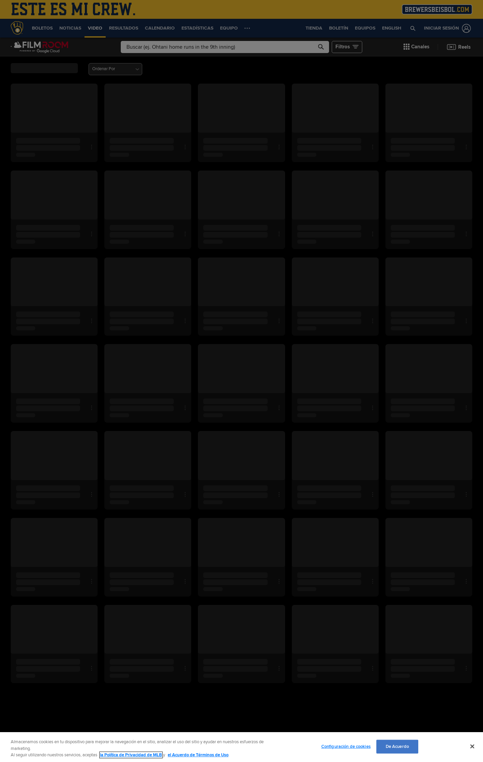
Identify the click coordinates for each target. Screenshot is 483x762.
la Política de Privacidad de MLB (131, 755)
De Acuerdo (397, 746)
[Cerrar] (472, 746)
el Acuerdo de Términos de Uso (198, 755)
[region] (241, 747)
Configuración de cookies (346, 746)
